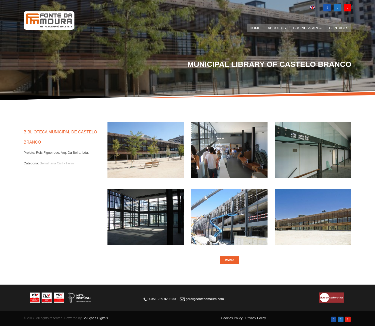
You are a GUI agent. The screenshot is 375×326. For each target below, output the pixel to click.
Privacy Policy (255, 318)
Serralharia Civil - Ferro (57, 163)
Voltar (229, 260)
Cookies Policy (232, 318)
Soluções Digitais (95, 318)
